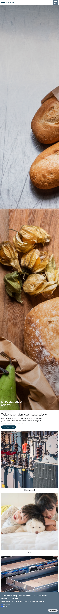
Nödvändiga (6, 604)
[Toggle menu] (55, 3)
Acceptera (53, 610)
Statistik (5, 606)
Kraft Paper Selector (8, 427)
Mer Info (41, 601)
